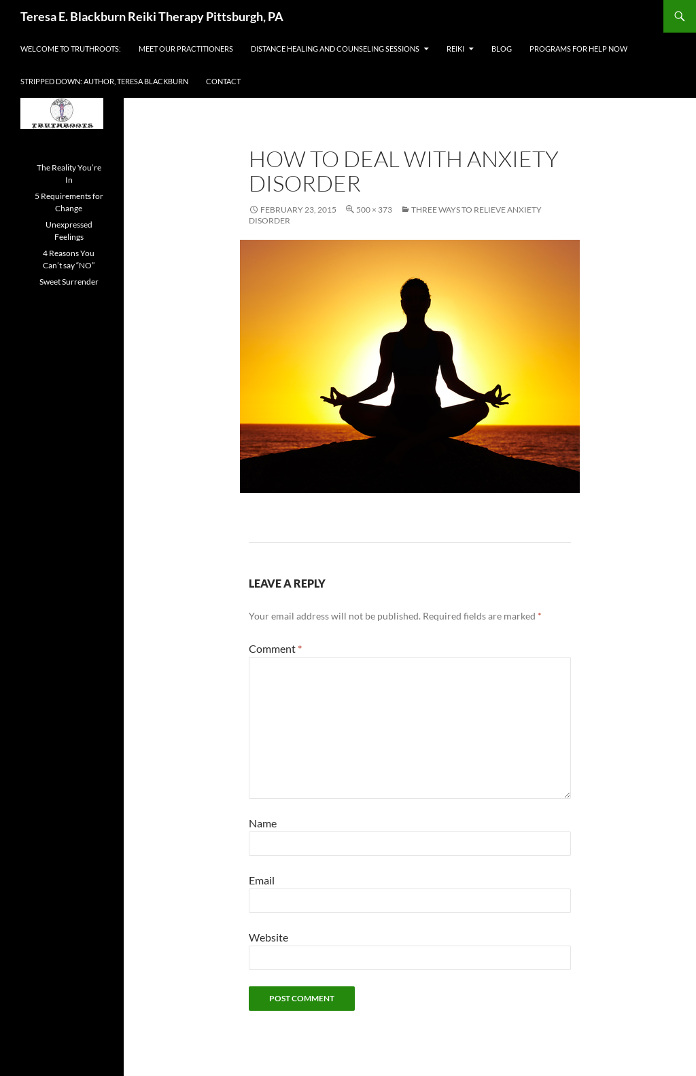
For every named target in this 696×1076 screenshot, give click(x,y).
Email (262, 880)
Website (268, 937)
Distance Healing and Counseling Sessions (335, 48)
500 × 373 (374, 209)
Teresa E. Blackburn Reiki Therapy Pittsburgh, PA (151, 16)
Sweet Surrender (69, 281)
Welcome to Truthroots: (70, 48)
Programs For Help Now (578, 48)
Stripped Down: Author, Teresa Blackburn (104, 81)
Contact (223, 81)
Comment (275, 648)
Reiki (455, 48)
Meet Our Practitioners (186, 48)
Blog (501, 48)
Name (263, 823)
